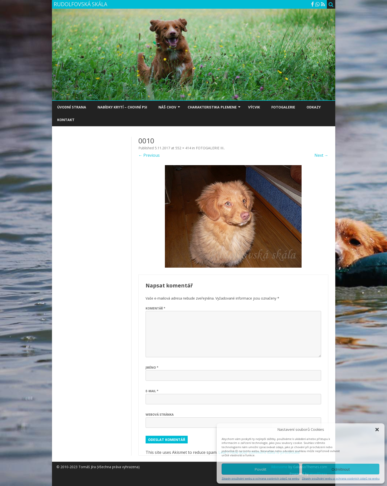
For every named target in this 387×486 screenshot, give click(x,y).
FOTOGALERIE (283, 107)
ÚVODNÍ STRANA (71, 107)
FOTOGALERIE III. (210, 148)
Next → (321, 155)
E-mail (152, 391)
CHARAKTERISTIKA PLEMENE (212, 107)
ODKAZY (314, 107)
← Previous (149, 155)
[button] (377, 429)
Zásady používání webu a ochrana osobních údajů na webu (260, 478)
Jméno (152, 367)
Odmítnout (341, 469)
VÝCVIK (254, 107)
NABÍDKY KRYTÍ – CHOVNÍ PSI (122, 107)
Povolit (260, 469)
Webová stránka (160, 414)
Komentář (155, 308)
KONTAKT (66, 119)
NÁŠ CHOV (167, 107)
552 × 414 (183, 148)
